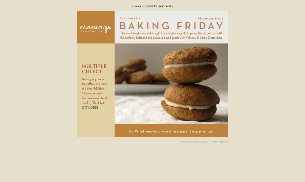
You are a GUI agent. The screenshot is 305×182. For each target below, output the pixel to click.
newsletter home (155, 6)
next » (169, 6)
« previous (137, 6)
